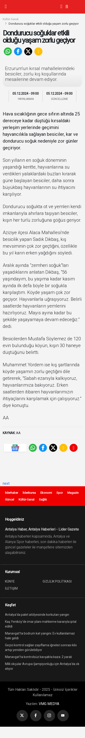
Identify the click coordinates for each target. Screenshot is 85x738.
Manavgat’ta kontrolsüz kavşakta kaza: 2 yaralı (38, 657)
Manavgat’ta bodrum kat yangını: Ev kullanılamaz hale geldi (40, 636)
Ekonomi (46, 492)
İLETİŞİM (11, 588)
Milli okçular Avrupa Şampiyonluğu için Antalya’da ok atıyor (42, 666)
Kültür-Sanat (11, 19)
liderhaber (11, 492)
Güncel (9, 499)
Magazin (73, 492)
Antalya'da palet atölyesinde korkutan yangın (37, 614)
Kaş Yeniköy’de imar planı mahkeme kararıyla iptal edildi (40, 624)
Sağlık (43, 499)
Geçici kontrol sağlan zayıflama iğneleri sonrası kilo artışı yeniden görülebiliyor (41, 647)
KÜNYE (10, 581)
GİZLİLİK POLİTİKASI (57, 581)
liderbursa (29, 492)
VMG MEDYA (49, 704)
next (6, 483)
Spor (59, 492)
